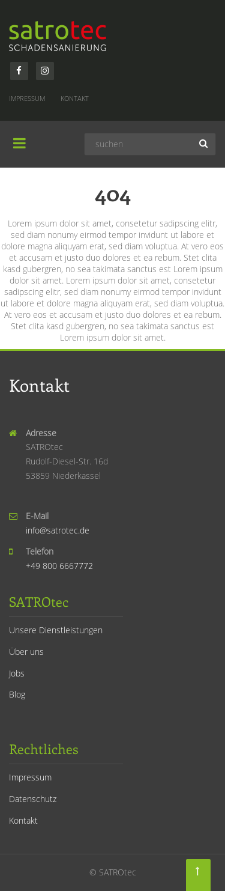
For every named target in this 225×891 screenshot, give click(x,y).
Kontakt (75, 98)
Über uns (26, 651)
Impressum (27, 98)
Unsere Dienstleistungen (56, 630)
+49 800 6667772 (59, 565)
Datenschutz (32, 798)
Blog (17, 694)
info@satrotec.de (57, 530)
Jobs (17, 673)
